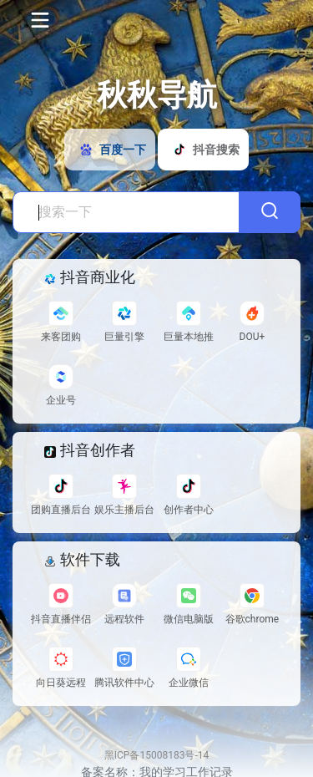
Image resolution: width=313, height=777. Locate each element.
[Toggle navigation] (38, 20)
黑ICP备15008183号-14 (156, 755)
